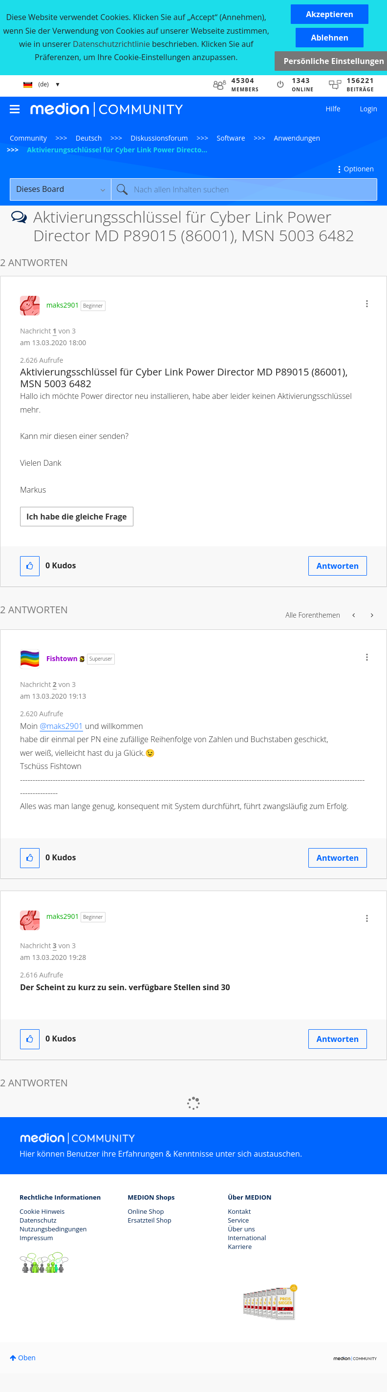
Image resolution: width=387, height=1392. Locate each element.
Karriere (240, 1246)
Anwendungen (297, 138)
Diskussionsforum (159, 138)
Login (368, 108)
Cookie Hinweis (42, 1211)
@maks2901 (61, 726)
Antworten (338, 566)
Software (231, 138)
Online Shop (146, 1211)
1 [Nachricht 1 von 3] (55, 330)
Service (238, 1220)
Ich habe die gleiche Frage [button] (76, 516)
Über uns (241, 1229)
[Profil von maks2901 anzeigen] (62, 305)
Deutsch (89, 138)
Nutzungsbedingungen (53, 1229)
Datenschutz (38, 1220)
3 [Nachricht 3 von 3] (55, 945)
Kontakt (239, 1211)
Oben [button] (27, 1357)
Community (28, 138)
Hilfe (333, 108)
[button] (329, 14)
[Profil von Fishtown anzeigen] (62, 658)
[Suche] (244, 189)
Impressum (36, 1237)
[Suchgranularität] (60, 189)
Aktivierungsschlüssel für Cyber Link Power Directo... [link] (117, 149)
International (247, 1237)
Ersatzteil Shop (149, 1220)
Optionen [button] (359, 168)
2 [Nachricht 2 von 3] (55, 684)
